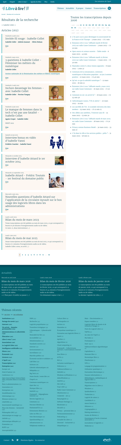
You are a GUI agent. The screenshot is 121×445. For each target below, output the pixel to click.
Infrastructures (36, 423)
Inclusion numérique (65, 363)
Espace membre (91, 321)
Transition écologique (39, 327)
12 (81, 25)
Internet (34, 347)
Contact (88, 8)
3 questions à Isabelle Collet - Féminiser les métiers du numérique (23, 63)
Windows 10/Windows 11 (66, 375)
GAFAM (6, 418)
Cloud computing (64, 345)
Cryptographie (91, 409)
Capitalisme (90, 351)
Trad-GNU (62, 387)
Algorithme (62, 342)
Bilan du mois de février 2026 (55, 281)
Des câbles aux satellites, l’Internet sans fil (88, 113)
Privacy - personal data (66, 411)
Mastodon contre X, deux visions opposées (88, 66)
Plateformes (90, 360)
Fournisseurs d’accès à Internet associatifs (96, 419)
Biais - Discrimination (94, 318)
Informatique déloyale (11, 421)
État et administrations (11, 384)
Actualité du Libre (64, 420)
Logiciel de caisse (92, 397)
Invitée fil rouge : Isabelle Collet (24, 38)
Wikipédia (34, 370)
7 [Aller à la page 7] (37, 255)
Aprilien (61, 339)
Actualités (70, 8)
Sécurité (61, 408)
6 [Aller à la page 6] (34, 255)
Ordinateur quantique (93, 369)
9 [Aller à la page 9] (43, 255)
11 (83, 25)
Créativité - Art (63, 396)
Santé (60, 336)
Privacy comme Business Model (84, 127)
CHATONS (7, 402)
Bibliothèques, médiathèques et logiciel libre (96, 379)
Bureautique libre (92, 357)
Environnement (36, 350)
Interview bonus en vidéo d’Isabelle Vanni (20, 139)
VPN (87, 363)
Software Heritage (64, 402)
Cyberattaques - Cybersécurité (40, 331)
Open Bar (34, 385)
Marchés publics (37, 356)
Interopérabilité (9, 430)
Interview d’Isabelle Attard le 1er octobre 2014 (25, 160)
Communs (35, 402)
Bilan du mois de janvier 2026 (94, 281)
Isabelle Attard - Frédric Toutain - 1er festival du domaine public (25, 177)
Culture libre (62, 318)
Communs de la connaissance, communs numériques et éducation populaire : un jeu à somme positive (92, 74)
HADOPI (34, 391)
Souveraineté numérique (12, 405)
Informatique (8, 396)
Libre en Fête (36, 414)
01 (75, 28)
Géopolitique (62, 426)
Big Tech (34, 373)
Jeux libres (62, 354)
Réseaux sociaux (9, 399)
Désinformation (37, 341)
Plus (44, 2)
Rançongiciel (62, 399)
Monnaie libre (91, 354)
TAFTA (88, 332)
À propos (79, 8)
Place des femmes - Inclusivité (13, 408)
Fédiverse (61, 366)
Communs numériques (39, 382)
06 (99, 25)
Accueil (3, 14)
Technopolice (63, 321)
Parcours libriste (37, 405)
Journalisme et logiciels (94, 423)
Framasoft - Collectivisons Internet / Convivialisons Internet (69, 349)
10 (86, 25)
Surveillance (35, 353)
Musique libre (36, 388)
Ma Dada (89, 338)
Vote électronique (37, 417)
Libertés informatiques (39, 367)
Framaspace (90, 341)
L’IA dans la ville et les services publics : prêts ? (90, 133)
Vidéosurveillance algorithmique (96, 347)
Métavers (89, 406)
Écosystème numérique (66, 330)
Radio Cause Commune (66, 390)
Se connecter (40, 440)
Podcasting (62, 417)
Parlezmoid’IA (36, 408)
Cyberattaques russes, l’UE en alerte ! (86, 101)
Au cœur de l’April (92, 335)
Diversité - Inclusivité (66, 423)
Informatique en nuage (11, 415)
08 (93, 25)
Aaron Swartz (90, 403)
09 (90, 25)
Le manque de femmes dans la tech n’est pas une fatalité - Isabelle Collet (23, 112)
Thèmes (60, 8)
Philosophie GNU (9, 412)
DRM (33, 318)
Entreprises (7, 390)
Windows (89, 388)
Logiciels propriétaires (39, 324)
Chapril (34, 379)
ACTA (60, 357)
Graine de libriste (92, 415)
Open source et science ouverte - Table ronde (89, 52)
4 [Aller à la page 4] (28, 255)
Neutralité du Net (37, 335)
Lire (6, 46)
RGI (59, 360)
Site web (61, 384)
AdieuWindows (63, 378)
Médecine (89, 426)
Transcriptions (99, 8)
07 (96, 25)
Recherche (35, 321)
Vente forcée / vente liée (39, 376)
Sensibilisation (8, 393)
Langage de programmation (95, 366)
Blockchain (62, 405)
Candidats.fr (90, 400)
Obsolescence (63, 393)
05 (103, 25)
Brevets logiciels (37, 399)
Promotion (7, 424)
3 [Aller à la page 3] (25, 255)
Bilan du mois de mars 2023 (22, 219)
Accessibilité (35, 338)
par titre (7, 314)
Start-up (89, 344)
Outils (51, 2)
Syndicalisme (90, 391)
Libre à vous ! (21, 2)
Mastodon (61, 327)
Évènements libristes (38, 411)
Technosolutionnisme (66, 414)
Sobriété (61, 372)
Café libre (34, 362)
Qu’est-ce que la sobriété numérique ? (86, 81)
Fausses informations (93, 375)
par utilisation (18, 314)
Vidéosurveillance (64, 369)
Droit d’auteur (8, 372)
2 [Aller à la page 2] (22, 255)
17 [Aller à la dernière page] (49, 255)
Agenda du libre (35, 2)
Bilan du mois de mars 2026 (16, 281)
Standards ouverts (37, 344)
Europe (6, 369)
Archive (61, 324)
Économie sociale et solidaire (41, 359)
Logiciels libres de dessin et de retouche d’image (95, 325)
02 (72, 28)
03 (109, 25)
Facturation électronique (94, 372)
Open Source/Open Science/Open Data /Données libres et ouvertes (13, 379)
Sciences (34, 364)
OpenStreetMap (36, 420)
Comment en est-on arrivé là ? (83, 95)
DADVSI (61, 381)
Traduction (89, 394)
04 (106, 25)
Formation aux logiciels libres (68, 333)
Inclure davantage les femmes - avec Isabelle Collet (24, 90)
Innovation (7, 387)
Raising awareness (92, 412)
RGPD (5, 427)
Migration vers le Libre (94, 385)
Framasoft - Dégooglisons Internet (39, 395)
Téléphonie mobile (37, 426)
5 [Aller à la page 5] (31, 255)
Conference (7, 375)
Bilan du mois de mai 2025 (21, 238)
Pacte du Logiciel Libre (94, 329)
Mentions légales (27, 440)
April (4, 2)
